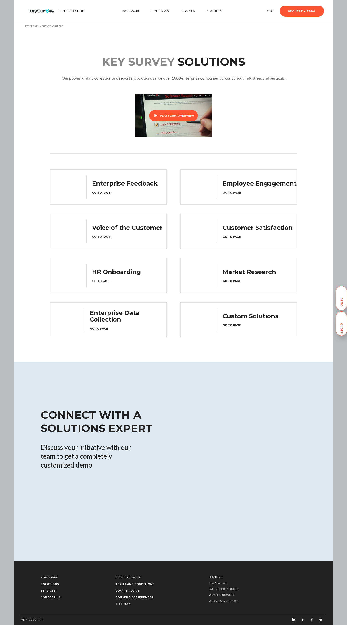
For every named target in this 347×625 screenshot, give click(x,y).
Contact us (51, 597)
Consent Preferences (134, 597)
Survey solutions (52, 26)
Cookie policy (128, 590)
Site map (123, 604)
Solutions (50, 584)
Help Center (216, 577)
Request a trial (302, 11)
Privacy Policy (128, 577)
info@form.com (218, 583)
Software (49, 577)
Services (48, 590)
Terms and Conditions (135, 584)
